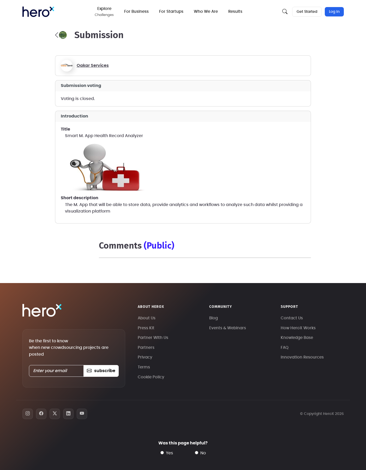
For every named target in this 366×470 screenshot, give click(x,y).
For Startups (171, 12)
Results (235, 12)
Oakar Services (93, 65)
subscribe (101, 370)
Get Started (307, 12)
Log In (334, 12)
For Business (136, 12)
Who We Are (206, 12)
